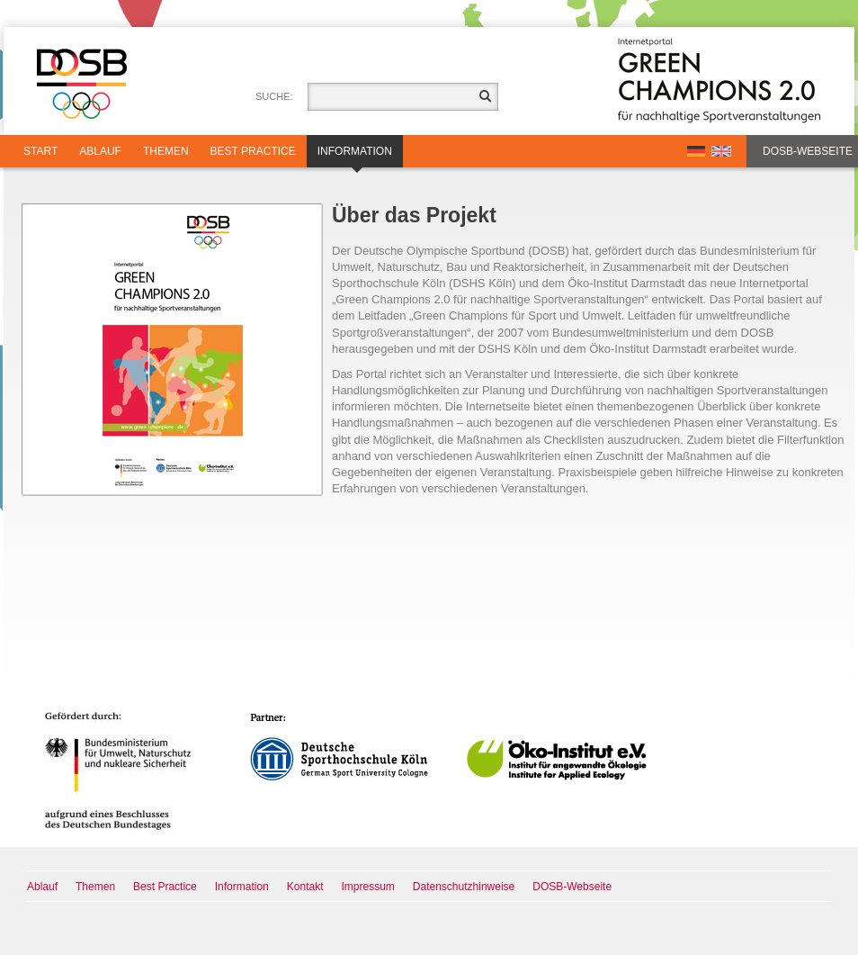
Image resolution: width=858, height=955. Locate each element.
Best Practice (253, 151)
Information (354, 156)
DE (696, 151)
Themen (166, 151)
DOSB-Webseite (808, 151)
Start (40, 151)
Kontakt (305, 886)
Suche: (274, 96)
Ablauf (100, 151)
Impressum (368, 886)
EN (721, 151)
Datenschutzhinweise (463, 886)
